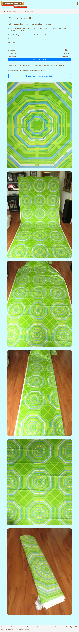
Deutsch (4, 629)
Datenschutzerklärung (34, 627)
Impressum (4, 627)
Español (21, 629)
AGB (10, 627)
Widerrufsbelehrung (19, 627)
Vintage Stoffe (28, 11)
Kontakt (44, 627)
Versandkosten (16, 65)
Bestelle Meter (39, 60)
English (16, 629)
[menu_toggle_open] (76, 3)
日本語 (27, 629)
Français (10, 629)
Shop (3, 11)
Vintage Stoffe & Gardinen (14, 11)
